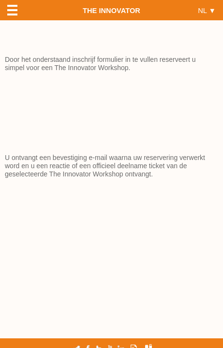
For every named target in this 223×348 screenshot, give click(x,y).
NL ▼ (207, 10)
